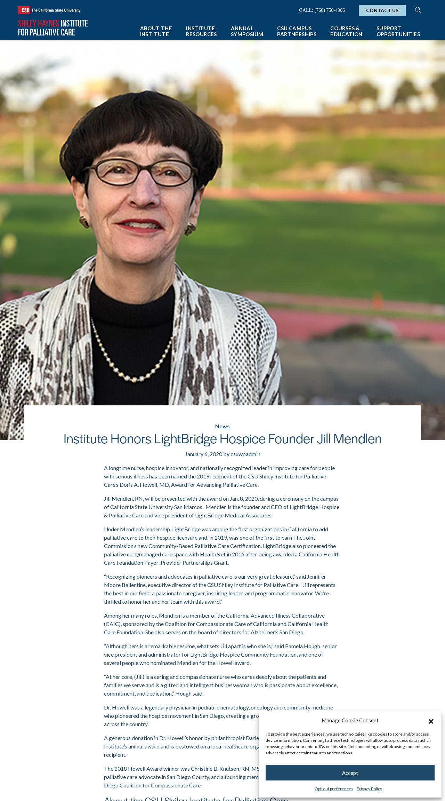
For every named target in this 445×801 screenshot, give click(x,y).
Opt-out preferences (334, 788)
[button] (431, 720)
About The (156, 31)
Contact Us (382, 10)
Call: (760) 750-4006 (322, 10)
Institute (201, 31)
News (222, 426)
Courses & (346, 31)
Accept (350, 773)
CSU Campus (296, 31)
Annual (247, 31)
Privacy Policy (369, 788)
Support (398, 31)
